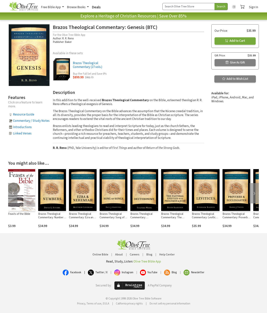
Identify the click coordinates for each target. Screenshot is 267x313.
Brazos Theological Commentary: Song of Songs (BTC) (112, 217)
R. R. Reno (68, 38)
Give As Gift (235, 62)
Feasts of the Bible (19, 214)
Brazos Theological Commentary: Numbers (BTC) (51, 217)
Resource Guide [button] (23, 114)
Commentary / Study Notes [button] (31, 121)
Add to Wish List (235, 79)
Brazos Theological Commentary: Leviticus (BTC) (205, 217)
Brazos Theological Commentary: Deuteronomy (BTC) (142, 217)
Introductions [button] (22, 127)
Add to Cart (235, 41)
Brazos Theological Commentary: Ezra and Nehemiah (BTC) (82, 217)
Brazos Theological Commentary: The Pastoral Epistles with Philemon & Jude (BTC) (174, 219)
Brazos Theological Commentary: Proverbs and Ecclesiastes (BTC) (235, 217)
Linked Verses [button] (22, 133)
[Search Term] (188, 6)
